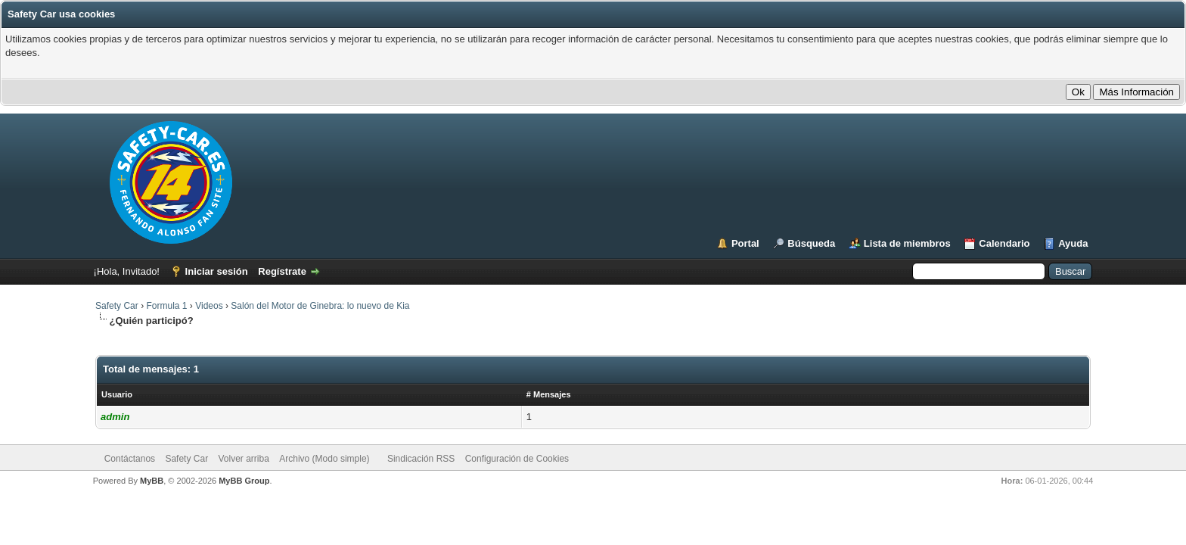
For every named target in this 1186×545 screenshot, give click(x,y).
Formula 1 (166, 306)
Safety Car (116, 306)
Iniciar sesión (216, 271)
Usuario (116, 394)
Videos (208, 306)
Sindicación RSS (421, 458)
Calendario (1004, 243)
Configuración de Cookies (517, 458)
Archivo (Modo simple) (324, 458)
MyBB (151, 480)
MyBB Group (244, 480)
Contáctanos (129, 458)
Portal (745, 243)
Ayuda (1073, 243)
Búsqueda (811, 243)
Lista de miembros (907, 243)
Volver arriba (243, 458)
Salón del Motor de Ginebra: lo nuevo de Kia (320, 306)
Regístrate (282, 271)
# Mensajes (548, 394)
